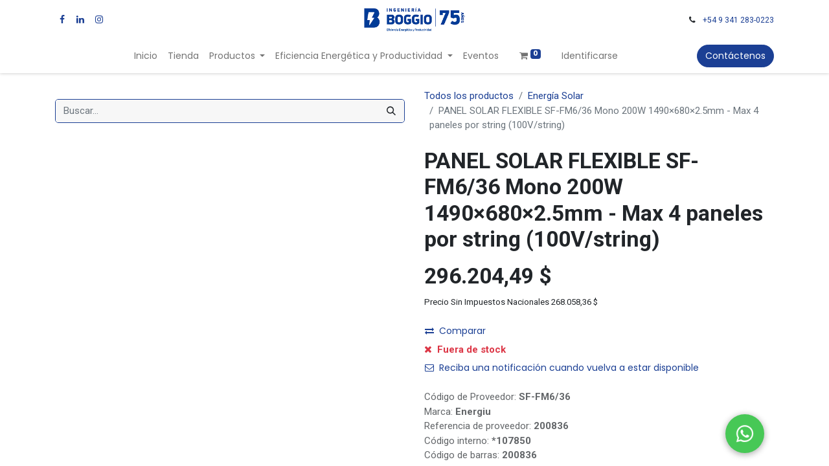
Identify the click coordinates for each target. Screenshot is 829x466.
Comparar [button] (455, 365)
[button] (604, 334)
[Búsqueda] (391, 111)
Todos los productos (469, 96)
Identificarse (590, 55)
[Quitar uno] (440, 335)
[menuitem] (146, 56)
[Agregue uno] (506, 335)
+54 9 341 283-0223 (738, 20)
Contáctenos (735, 55)
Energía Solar (556, 96)
